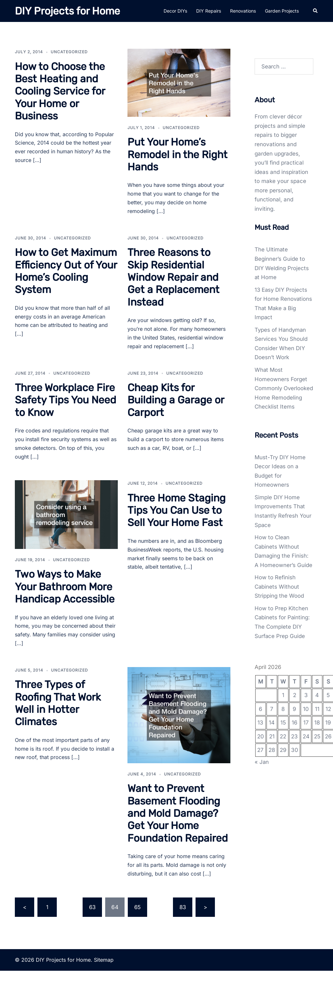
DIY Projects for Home (67, 11)
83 (182, 907)
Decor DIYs (175, 11)
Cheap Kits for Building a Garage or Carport (175, 400)
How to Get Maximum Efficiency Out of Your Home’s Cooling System (66, 271)
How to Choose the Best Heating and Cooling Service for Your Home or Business (60, 91)
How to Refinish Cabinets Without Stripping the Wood (279, 595)
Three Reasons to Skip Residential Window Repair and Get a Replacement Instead (173, 277)
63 (92, 907)
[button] (315, 11)
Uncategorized (69, 51)
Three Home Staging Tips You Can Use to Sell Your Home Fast (176, 510)
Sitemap (104, 960)
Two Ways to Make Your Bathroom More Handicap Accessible (65, 586)
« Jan (262, 771)
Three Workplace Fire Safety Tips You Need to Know (65, 400)
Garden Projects (282, 11)
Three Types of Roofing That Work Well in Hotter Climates (58, 703)
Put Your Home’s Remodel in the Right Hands (177, 154)
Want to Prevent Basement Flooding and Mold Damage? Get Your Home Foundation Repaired (177, 813)
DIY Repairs (208, 11)
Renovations (243, 11)
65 (137, 907)
